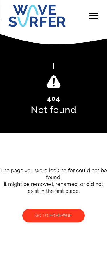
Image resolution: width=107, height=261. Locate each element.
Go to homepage (53, 215)
